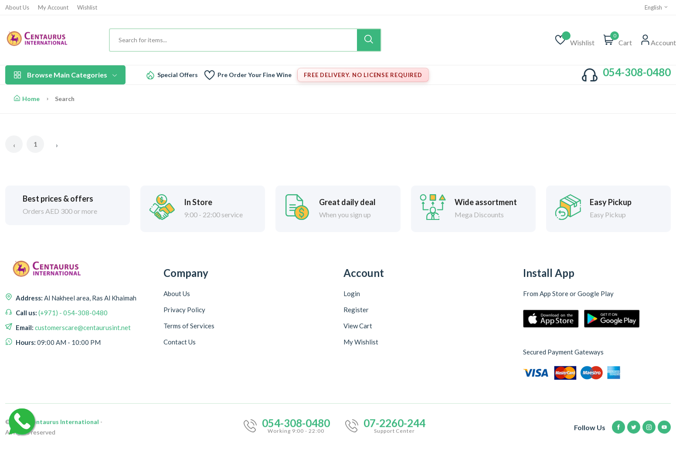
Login (351, 293)
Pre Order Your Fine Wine (254, 74)
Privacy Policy (184, 310)
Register (356, 310)
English (657, 7)
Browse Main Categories (65, 75)
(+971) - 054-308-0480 (72, 313)
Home (27, 98)
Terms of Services (188, 326)
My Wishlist (360, 342)
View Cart (357, 326)
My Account (53, 7)
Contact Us (179, 342)
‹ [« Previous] (14, 145)
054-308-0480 (637, 72)
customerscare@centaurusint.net (82, 328)
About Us (17, 7)
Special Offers (177, 74)
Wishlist (87, 7)
